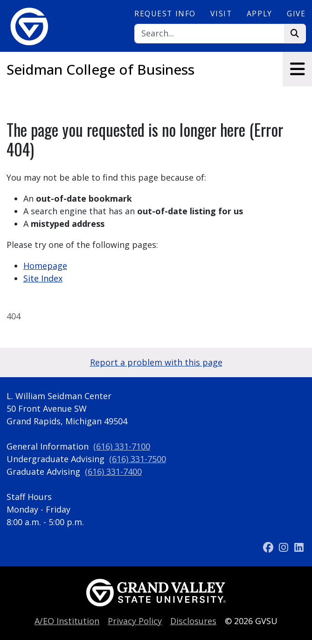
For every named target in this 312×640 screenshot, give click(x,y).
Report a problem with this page (156, 362)
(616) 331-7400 (113, 471)
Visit (221, 13)
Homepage (45, 265)
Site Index (42, 278)
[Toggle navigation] (297, 69)
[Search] (209, 34)
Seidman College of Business (100, 69)
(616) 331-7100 (121, 446)
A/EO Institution (67, 620)
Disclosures (193, 620)
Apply (259, 13)
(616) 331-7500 (137, 458)
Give (296, 13)
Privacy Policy (135, 620)
